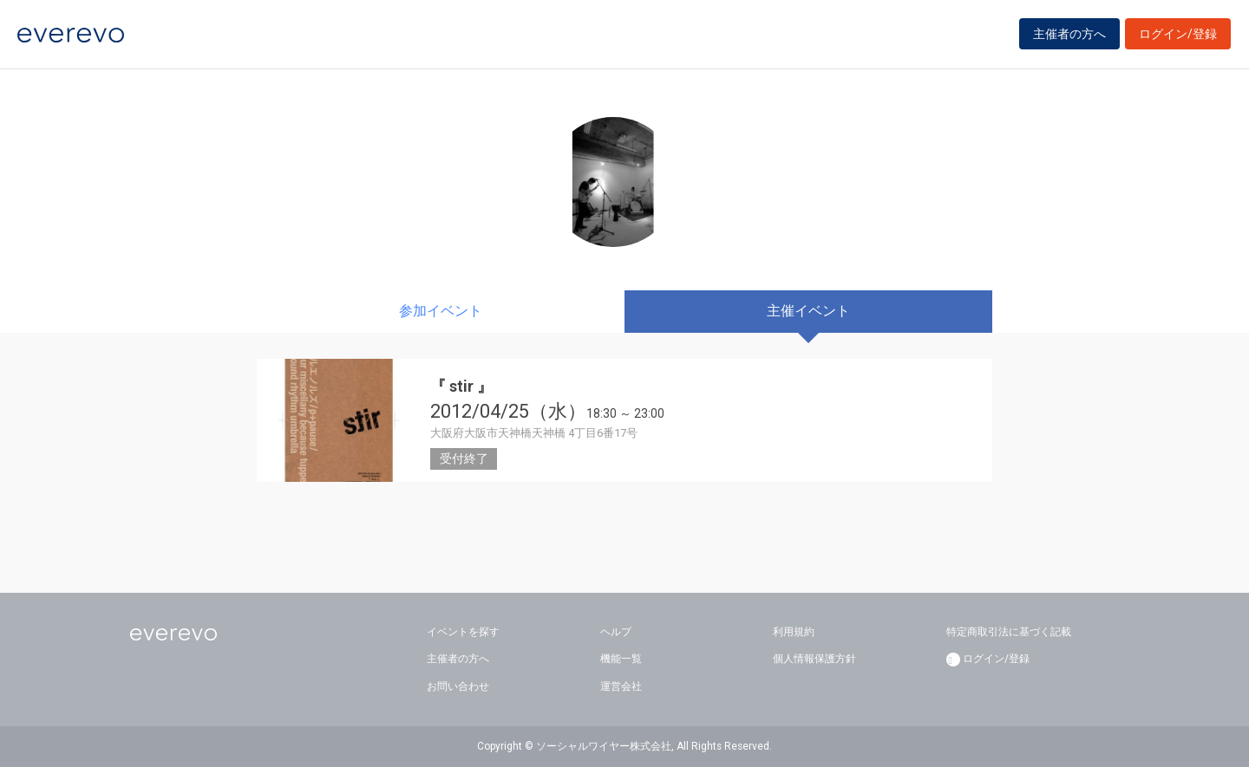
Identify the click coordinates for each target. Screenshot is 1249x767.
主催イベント (808, 310)
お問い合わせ (458, 686)
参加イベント (440, 310)
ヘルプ (615, 632)
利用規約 (793, 632)
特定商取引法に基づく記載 (1008, 632)
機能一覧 (621, 659)
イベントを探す (463, 632)
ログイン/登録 (1178, 36)
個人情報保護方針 (814, 659)
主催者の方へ (1069, 36)
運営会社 (621, 686)
